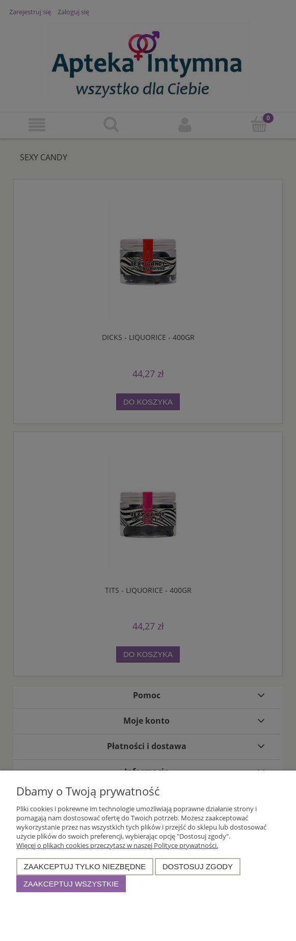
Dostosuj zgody (198, 866)
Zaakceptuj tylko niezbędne (85, 866)
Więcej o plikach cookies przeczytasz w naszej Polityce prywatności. (117, 845)
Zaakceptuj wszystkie (71, 883)
